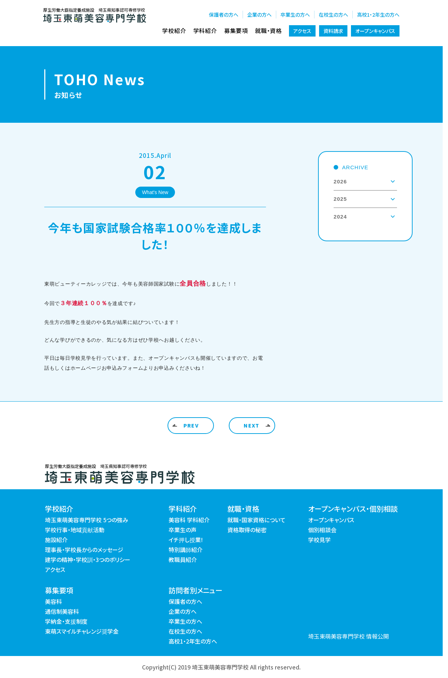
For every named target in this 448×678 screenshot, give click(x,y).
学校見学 (319, 539)
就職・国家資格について (256, 520)
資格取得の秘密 (247, 529)
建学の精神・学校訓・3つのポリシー (87, 559)
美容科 (53, 601)
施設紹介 (56, 539)
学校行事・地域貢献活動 (74, 529)
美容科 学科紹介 (189, 520)
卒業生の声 (183, 529)
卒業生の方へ (295, 14)
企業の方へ (259, 14)
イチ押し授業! (186, 539)
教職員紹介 (183, 559)
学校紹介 (174, 30)
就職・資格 (268, 30)
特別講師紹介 (186, 549)
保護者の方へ (223, 14)
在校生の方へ (333, 14)
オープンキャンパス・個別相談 (353, 508)
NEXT (252, 425)
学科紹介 (205, 30)
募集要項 (236, 30)
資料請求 (333, 30)
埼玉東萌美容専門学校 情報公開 (348, 636)
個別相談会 (322, 529)
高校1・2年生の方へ (378, 14)
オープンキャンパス (375, 30)
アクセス (302, 30)
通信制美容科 (62, 611)
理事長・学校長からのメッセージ (84, 549)
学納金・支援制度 (66, 621)
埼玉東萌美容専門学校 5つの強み (86, 520)
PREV (191, 425)
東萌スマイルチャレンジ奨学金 (82, 631)
